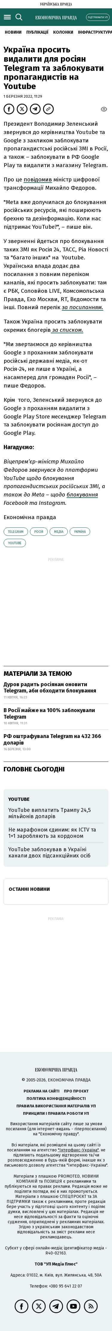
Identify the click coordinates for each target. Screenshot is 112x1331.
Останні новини (29, 889)
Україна (80, 532)
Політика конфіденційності (56, 1098)
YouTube (15, 543)
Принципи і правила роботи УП (56, 1113)
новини (13, 32)
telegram (16, 532)
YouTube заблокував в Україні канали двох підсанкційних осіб (49, 852)
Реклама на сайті (41, 1091)
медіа (58, 532)
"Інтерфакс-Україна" (78, 1150)
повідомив (38, 179)
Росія (38, 532)
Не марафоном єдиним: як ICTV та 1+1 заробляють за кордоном (52, 833)
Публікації (37, 32)
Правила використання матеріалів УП (56, 1106)
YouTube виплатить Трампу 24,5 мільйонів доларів (49, 813)
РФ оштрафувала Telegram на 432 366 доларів (52, 739)
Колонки (63, 32)
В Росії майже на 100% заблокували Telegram (49, 713)
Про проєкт (76, 1091)
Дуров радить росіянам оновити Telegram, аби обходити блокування (50, 687)
